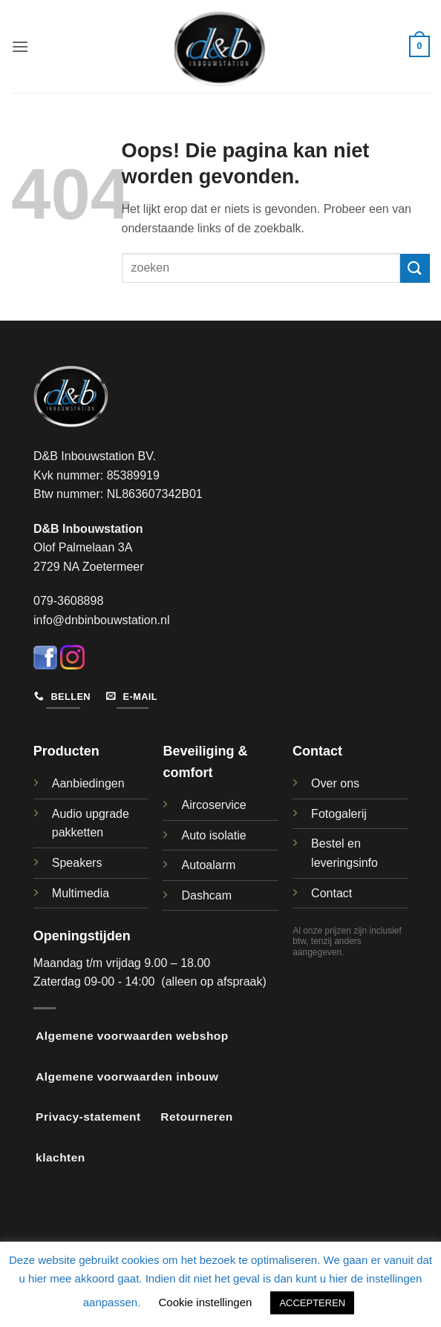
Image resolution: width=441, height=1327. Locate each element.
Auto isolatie (213, 835)
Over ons (335, 783)
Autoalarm (208, 865)
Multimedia (80, 893)
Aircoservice (213, 805)
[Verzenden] (415, 268)
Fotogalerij (339, 813)
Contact (331, 893)
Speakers (77, 862)
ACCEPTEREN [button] (312, 1302)
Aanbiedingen (88, 783)
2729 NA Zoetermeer (88, 566)
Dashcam (206, 895)
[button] (20, 46)
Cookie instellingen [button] (205, 1302)
